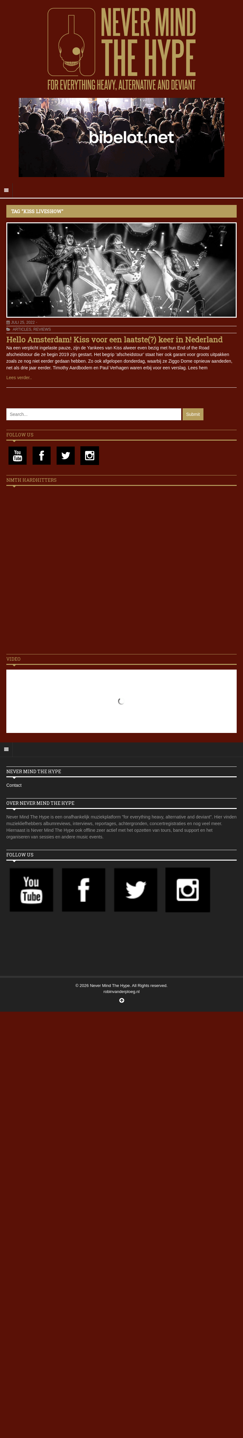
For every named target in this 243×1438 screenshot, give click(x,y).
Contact (14, 785)
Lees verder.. (19, 377)
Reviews (42, 329)
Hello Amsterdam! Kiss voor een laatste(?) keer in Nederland (114, 339)
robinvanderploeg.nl (121, 991)
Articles (22, 329)
